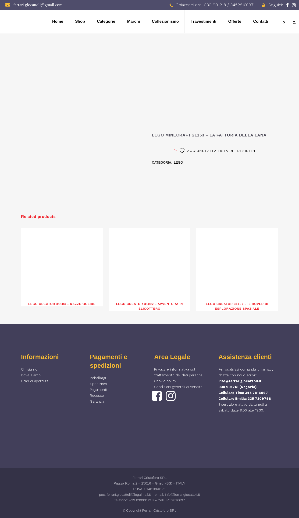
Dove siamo (31, 375)
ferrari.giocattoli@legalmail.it (129, 494)
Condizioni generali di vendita (178, 387)
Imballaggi (98, 378)
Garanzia (97, 401)
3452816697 (175, 500)
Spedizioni (98, 384)
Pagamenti (98, 390)
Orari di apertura (34, 381)
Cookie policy (165, 381)
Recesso (97, 395)
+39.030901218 (141, 500)
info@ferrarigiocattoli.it (240, 381)
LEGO (178, 162)
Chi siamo (29, 369)
